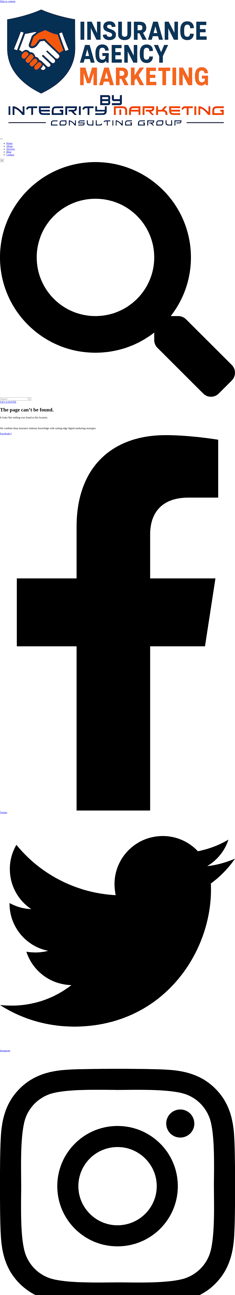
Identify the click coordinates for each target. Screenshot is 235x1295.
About (9, 146)
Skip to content (7, 1)
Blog (8, 152)
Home (9, 143)
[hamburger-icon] (1, 138)
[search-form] (14, 399)
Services (10, 149)
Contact (10, 154)
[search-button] (30, 399)
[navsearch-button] (117, 396)
